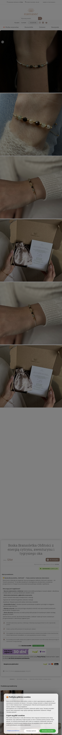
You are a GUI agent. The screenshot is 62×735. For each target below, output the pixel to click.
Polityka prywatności (13, 731)
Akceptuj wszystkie (47, 731)
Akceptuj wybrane (31, 731)
